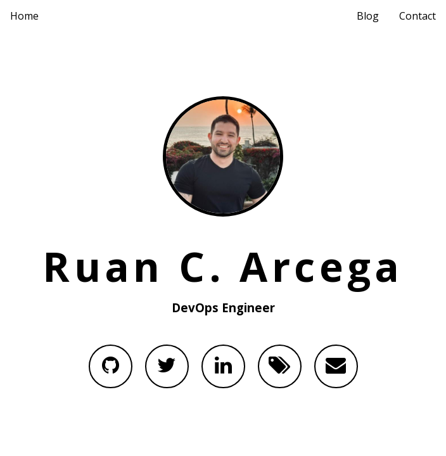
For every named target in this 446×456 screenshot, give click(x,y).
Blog (368, 16)
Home (24, 16)
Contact (417, 16)
